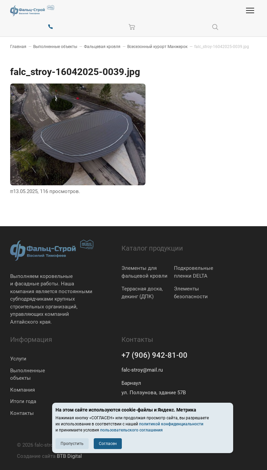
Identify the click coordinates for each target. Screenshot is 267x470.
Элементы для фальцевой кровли (144, 272)
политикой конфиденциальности (171, 424)
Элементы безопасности (191, 293)
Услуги (18, 359)
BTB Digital (69, 456)
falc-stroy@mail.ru (142, 370)
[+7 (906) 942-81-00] (50, 27)
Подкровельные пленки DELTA (193, 272)
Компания (22, 390)
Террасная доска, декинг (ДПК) (142, 293)
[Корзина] (132, 27)
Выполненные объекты (27, 374)
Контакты (22, 413)
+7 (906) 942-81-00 (154, 355)
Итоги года (23, 401)
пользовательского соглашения (131, 430)
